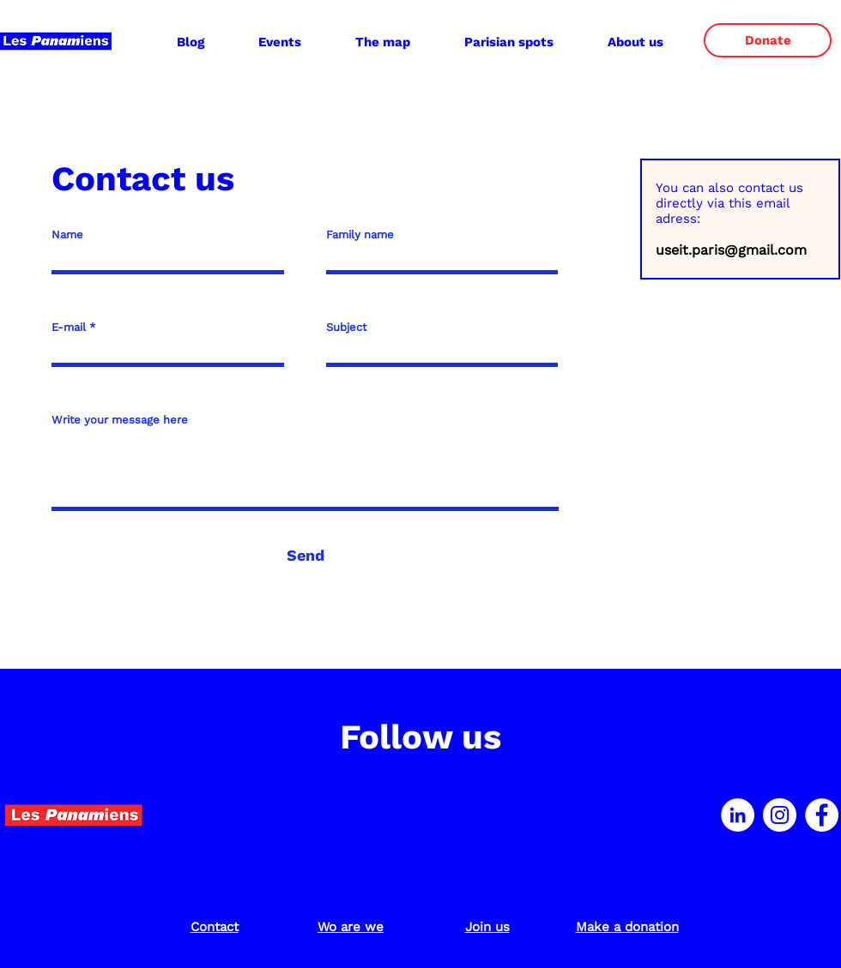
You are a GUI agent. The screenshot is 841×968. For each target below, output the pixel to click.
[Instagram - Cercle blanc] (779, 815)
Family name (360, 234)
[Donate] (768, 40)
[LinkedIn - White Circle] (737, 815)
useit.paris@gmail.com (731, 250)
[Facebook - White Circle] (821, 815)
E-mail (68, 327)
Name (67, 234)
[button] (635, 42)
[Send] (305, 555)
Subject (346, 327)
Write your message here (119, 419)
